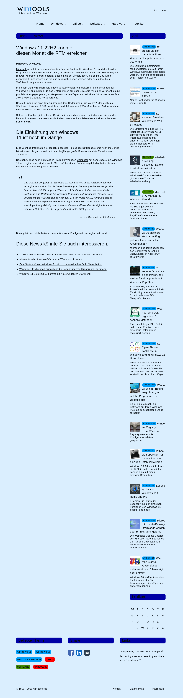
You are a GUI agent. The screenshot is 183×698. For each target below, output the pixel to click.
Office (77, 24)
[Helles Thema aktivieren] (164, 10)
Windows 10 (43, 652)
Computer (82, 160)
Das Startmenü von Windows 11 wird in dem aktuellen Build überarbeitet (60, 264)
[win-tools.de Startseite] (33, 10)
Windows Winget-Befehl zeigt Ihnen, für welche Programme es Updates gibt (147, 392)
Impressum (158, 689)
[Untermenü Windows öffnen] (64, 24)
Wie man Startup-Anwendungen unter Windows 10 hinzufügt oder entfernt (146, 565)
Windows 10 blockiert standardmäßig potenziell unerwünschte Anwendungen (147, 236)
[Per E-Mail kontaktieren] (87, 653)
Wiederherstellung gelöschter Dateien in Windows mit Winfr (147, 163)
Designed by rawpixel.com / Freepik (140, 651)
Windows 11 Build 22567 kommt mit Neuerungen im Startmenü (55, 274)
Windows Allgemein (29, 659)
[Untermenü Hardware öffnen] (126, 24)
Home (40, 24)
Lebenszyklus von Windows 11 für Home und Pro (147, 491)
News (38, 36)
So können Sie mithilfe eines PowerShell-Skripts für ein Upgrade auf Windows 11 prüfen (147, 275)
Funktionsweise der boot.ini (153, 92)
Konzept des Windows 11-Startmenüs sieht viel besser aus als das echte (60, 254)
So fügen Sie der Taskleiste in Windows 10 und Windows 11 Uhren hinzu (147, 351)
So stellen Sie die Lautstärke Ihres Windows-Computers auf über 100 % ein (147, 54)
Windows (57, 24)
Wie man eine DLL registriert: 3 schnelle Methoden (146, 314)
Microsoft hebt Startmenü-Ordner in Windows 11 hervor (50, 259)
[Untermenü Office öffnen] (82, 24)
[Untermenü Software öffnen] (103, 24)
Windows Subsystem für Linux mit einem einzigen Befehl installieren (147, 456)
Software (96, 24)
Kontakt (117, 689)
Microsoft (21, 69)
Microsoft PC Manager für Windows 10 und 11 (147, 196)
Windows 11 (24, 652)
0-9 (132, 609)
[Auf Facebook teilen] (71, 653)
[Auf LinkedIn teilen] (79, 653)
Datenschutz (137, 689)
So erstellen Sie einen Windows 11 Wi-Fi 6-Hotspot (147, 119)
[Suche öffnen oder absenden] (155, 10)
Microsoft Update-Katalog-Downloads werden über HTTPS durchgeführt (147, 526)
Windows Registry (153, 425)
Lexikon (140, 24)
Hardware (118, 24)
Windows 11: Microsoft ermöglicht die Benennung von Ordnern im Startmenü (63, 269)
